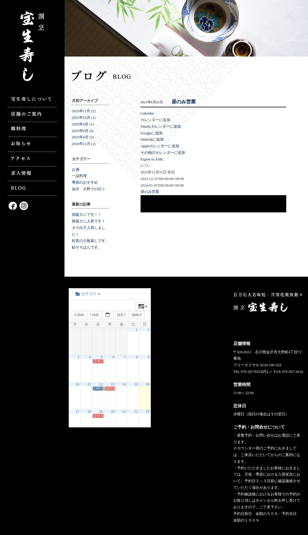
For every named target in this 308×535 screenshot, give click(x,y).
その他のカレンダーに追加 (163, 152)
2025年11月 (81, 111)
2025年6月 (80, 131)
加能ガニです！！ (87, 214)
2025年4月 (80, 137)
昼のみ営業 (183, 101)
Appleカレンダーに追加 (160, 146)
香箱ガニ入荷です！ (88, 221)
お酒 (75, 169)
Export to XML (152, 159)
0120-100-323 (270, 365)
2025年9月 (80, 124)
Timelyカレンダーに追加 (161, 126)
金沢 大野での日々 (88, 189)
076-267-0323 (251, 371)
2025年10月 (81, 117)
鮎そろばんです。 (87, 247)
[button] (155, 120)
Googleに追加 (152, 133)
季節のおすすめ (85, 182)
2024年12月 (81, 143)
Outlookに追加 (152, 139)
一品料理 (79, 176)
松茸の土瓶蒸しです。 (90, 241)
